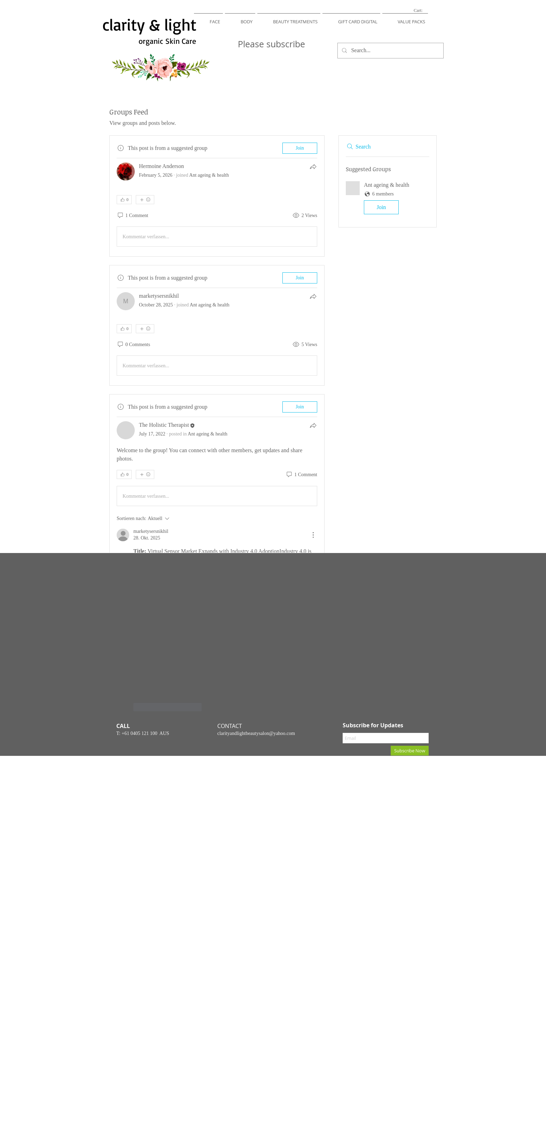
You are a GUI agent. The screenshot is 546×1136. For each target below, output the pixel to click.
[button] (208, 18)
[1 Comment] (132, 215)
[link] (422, 10)
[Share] (313, 166)
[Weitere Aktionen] (313, 535)
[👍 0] (124, 199)
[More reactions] (145, 199)
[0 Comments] (133, 344)
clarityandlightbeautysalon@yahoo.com (256, 733)
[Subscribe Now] (410, 750)
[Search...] (390, 50)
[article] (217, 196)
